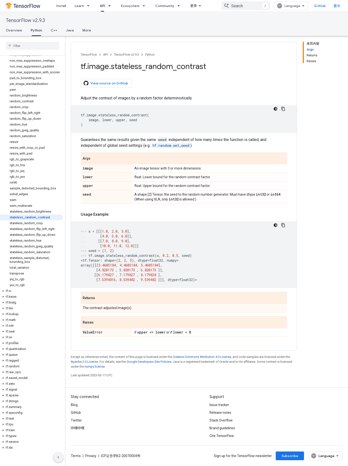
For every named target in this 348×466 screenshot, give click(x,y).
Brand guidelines (222, 428)
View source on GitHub (106, 83)
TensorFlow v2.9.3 (25, 20)
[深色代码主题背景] (275, 109)
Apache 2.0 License (84, 361)
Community (164, 6)
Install (61, 6)
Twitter (76, 420)
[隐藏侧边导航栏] (58, 457)
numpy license (95, 366)
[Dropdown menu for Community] (180, 6)
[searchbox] (32, 46)
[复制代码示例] (283, 109)
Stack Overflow (221, 420)
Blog (74, 405)
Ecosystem (130, 6)
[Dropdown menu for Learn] (89, 6)
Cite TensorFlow (222, 436)
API (105, 54)
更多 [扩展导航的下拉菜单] (193, 6)
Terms (76, 456)
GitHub (320, 6)
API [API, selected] (102, 6)
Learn (79, 6)
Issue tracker (219, 405)
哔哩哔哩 (77, 428)
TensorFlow (89, 54)
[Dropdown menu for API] (111, 6)
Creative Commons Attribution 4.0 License (202, 357)
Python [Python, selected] (36, 30)
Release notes (220, 412)
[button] (31, 291)
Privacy (90, 456)
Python (150, 54)
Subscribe (290, 456)
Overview (14, 30)
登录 (337, 6)
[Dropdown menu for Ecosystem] (145, 6)
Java (70, 30)
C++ (54, 30)
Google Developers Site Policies (149, 361)
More (86, 30)
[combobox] (246, 5)
